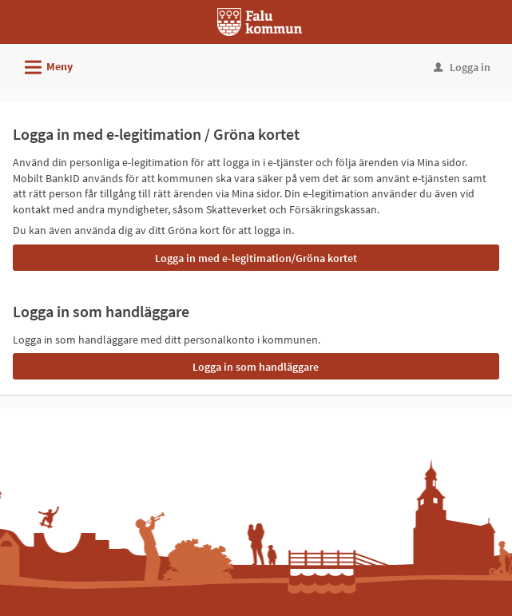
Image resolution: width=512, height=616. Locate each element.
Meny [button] (43, 65)
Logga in (462, 67)
